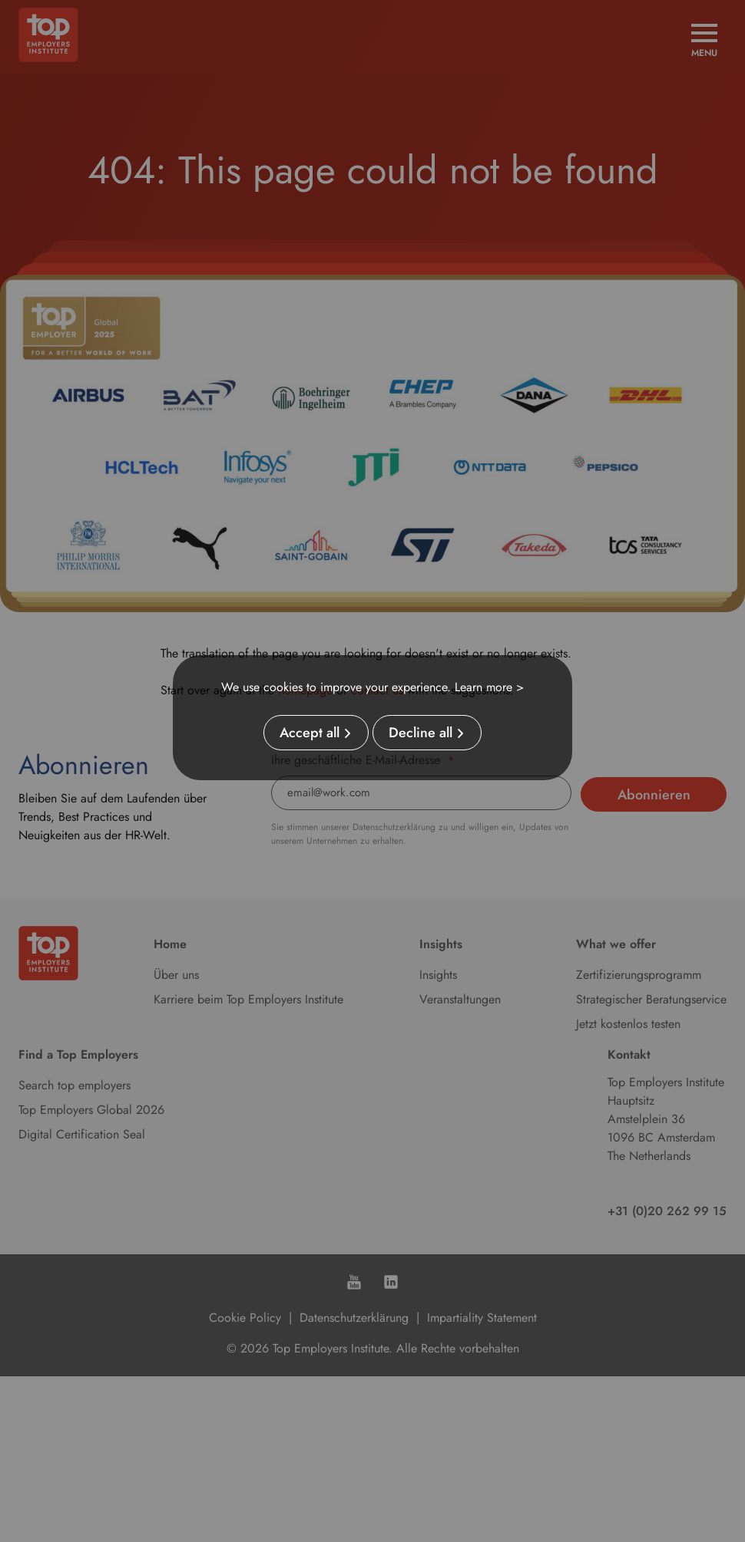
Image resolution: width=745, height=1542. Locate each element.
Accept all (309, 733)
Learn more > (489, 687)
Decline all (420, 733)
